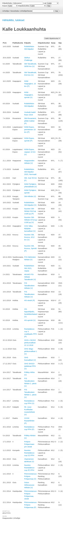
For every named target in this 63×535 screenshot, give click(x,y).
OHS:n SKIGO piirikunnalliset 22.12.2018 (30, 342)
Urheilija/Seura (26, 11)
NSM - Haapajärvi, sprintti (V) (28, 94)
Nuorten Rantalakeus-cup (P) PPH (29, 467)
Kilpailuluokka (23, 6)
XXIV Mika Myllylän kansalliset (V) (30, 228)
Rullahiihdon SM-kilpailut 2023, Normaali (30, 171)
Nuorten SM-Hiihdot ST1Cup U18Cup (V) (30, 219)
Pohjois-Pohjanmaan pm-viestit (29, 444)
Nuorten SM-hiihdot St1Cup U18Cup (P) (30, 211)
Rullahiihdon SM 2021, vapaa (29, 268)
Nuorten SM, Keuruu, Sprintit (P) (30, 248)
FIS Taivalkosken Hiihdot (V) (29, 285)
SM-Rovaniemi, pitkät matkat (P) (30, 120)
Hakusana (17, 3)
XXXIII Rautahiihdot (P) (29, 420)
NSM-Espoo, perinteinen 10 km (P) (30, 129)
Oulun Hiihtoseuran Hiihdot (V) (29, 485)
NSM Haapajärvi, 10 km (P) (30, 83)
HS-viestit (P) (29, 300)
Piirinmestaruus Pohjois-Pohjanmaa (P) (30, 504)
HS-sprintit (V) (30, 320)
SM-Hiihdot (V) (30, 196)
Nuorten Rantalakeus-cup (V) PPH (29, 452)
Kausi (4, 6)
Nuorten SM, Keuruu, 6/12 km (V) (29, 237)
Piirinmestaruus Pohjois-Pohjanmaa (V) (30, 476)
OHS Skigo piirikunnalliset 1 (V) (30, 351)
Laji (44, 3)
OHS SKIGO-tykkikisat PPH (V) (30, 366)
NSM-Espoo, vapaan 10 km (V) (30, 151)
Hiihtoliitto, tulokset (13, 20)
